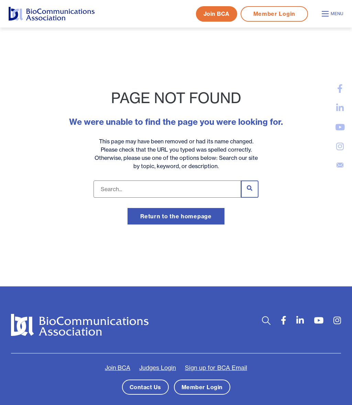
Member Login (274, 13)
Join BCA (217, 13)
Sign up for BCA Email (216, 368)
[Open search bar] (266, 320)
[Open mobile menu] (333, 13)
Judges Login (157, 368)
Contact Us (145, 387)
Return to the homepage (175, 216)
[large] (340, 88)
